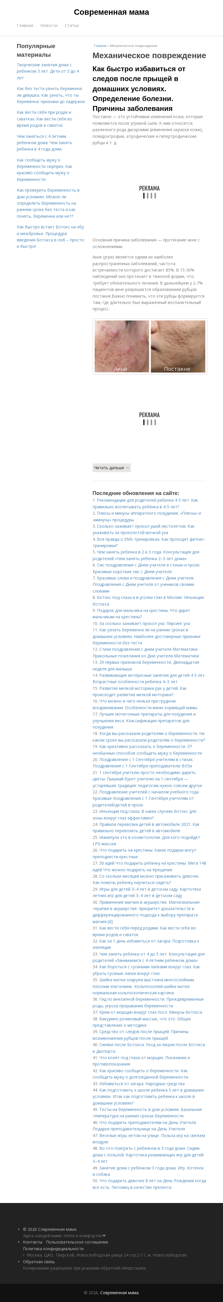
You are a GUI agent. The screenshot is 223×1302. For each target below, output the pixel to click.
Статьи (72, 25)
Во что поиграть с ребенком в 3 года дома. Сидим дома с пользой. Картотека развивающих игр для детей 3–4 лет (148, 1154)
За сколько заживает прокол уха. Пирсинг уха (144, 623)
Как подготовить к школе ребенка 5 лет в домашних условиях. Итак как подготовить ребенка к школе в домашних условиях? (148, 1096)
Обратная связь (39, 1261)
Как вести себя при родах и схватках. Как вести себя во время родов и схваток (44, 118)
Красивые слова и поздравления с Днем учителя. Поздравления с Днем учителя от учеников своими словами (143, 584)
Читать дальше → (112, 467)
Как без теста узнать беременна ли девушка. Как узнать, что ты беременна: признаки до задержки (51, 95)
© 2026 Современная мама (49, 1229)
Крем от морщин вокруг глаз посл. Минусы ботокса (150, 1012)
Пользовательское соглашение (77, 1242)
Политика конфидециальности (53, 1248)
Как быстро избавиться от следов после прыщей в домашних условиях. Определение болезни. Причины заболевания (139, 88)
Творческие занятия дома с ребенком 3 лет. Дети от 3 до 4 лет (48, 71)
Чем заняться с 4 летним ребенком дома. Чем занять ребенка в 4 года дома (44, 142)
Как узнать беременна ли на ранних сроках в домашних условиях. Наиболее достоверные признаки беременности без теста (146, 636)
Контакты (32, 1242)
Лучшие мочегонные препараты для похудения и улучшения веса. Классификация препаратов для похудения (144, 720)
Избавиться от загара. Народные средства (142, 1083)
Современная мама (111, 12)
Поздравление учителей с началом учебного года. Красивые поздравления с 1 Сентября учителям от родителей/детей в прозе (146, 798)
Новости (48, 25)
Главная (25, 25)
